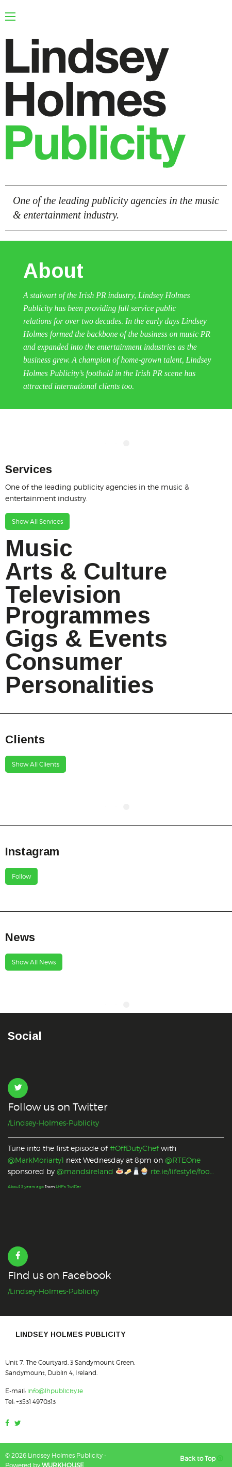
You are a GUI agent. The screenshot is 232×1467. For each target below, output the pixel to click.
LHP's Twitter (68, 1186)
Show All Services (37, 521)
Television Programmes (78, 605)
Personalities (79, 685)
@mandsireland (85, 1171)
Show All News (34, 962)
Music (39, 548)
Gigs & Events (86, 638)
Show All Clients (35, 764)
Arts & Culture (86, 571)
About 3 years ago (26, 1186)
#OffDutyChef (134, 1148)
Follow (21, 876)
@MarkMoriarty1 (36, 1160)
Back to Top (203, 1458)
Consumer (64, 661)
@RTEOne (183, 1160)
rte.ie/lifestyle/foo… (182, 1171)
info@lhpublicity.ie (55, 1391)
